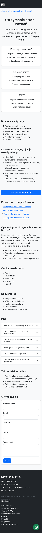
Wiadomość (8, 442)
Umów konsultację (21, 192)
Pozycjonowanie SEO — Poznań (17, 207)
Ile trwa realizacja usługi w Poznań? (19, 325)
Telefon (6, 423)
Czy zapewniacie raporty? (15, 353)
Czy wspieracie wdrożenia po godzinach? (16, 360)
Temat (6, 432)
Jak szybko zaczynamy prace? (17, 347)
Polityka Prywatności (10, 524)
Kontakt (4, 519)
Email (5, 413)
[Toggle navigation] (38, 4)
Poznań (28, 11)
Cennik (4, 516)
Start (3, 11)
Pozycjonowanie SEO (10, 514)
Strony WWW (7, 511)
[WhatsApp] (36, 527)
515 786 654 (10, 491)
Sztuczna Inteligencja (10, 508)
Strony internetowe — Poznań (16, 214)
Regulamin (5, 522)
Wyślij (7, 460)
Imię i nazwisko (9, 403)
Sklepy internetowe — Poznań (16, 217)
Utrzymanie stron (15, 11)
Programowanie (8, 505)
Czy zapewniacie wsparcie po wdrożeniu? (16, 332)
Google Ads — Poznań (13, 210)
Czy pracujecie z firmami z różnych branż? (19, 340)
